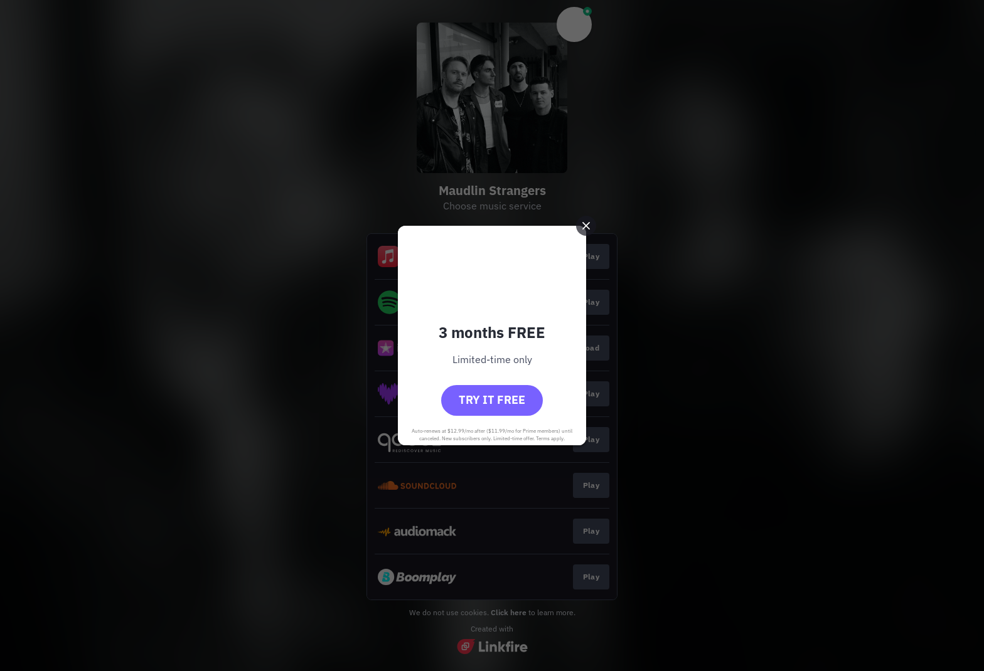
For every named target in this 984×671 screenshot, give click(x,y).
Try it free (492, 400)
